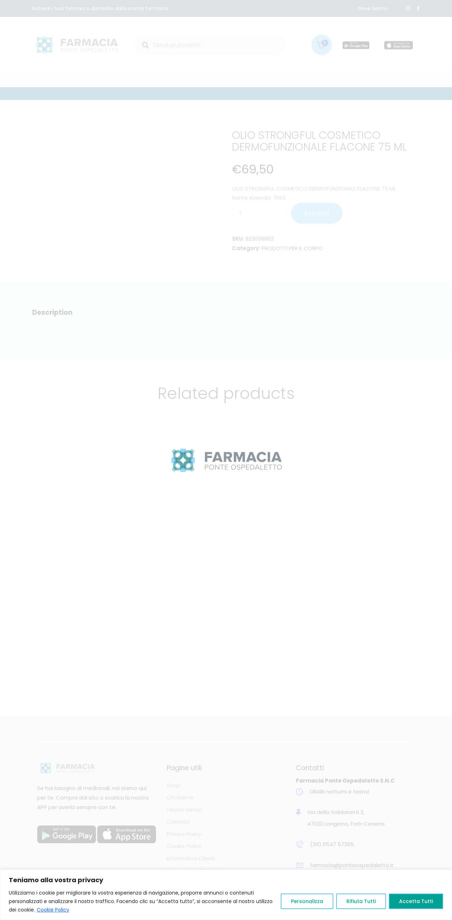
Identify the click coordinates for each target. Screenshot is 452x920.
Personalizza (307, 901)
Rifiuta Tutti (361, 901)
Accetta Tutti (416, 901)
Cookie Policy (53, 909)
